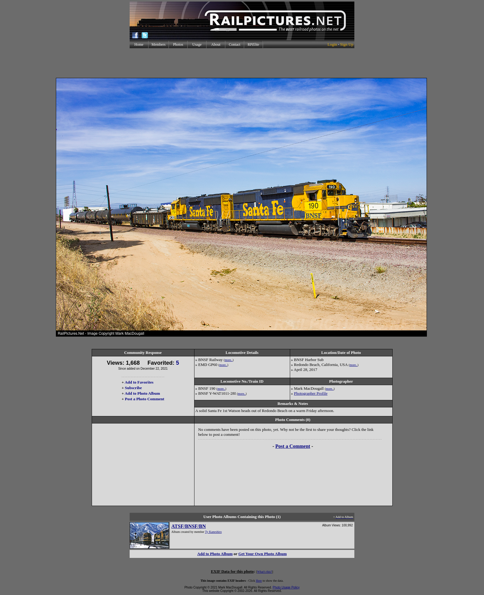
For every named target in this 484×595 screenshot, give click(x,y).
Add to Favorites (139, 382)
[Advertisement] (242, 63)
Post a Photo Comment (144, 399)
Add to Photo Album (142, 393)
